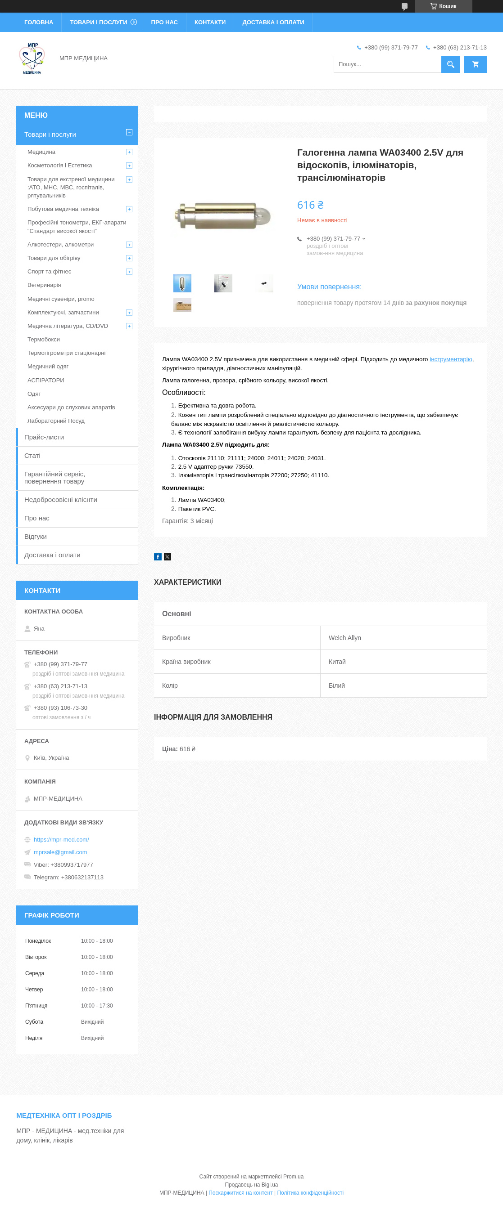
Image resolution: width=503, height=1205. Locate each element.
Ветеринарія (44, 285)
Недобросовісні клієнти (60, 499)
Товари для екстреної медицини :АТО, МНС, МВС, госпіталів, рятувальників (71, 187)
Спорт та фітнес (49, 271)
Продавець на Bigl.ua (251, 1185)
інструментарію (451, 359)
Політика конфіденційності (310, 1193)
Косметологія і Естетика (59, 165)
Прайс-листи (44, 437)
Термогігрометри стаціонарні (66, 352)
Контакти (210, 22)
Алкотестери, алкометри (60, 244)
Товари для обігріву (54, 258)
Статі (32, 455)
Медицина (41, 151)
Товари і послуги (98, 22)
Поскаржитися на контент (240, 1193)
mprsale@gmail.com (60, 852)
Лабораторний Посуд (56, 420)
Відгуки (35, 536)
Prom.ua (293, 1177)
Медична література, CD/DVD (67, 326)
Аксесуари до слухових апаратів (71, 407)
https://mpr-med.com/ (61, 839)
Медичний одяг (47, 366)
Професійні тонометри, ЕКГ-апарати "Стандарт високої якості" (76, 226)
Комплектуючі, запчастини (63, 312)
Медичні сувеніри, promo (61, 299)
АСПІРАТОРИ (45, 380)
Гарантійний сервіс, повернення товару (55, 477)
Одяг (34, 393)
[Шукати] (450, 64)
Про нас (164, 22)
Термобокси (43, 339)
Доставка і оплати (273, 22)
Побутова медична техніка (63, 209)
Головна (38, 22)
